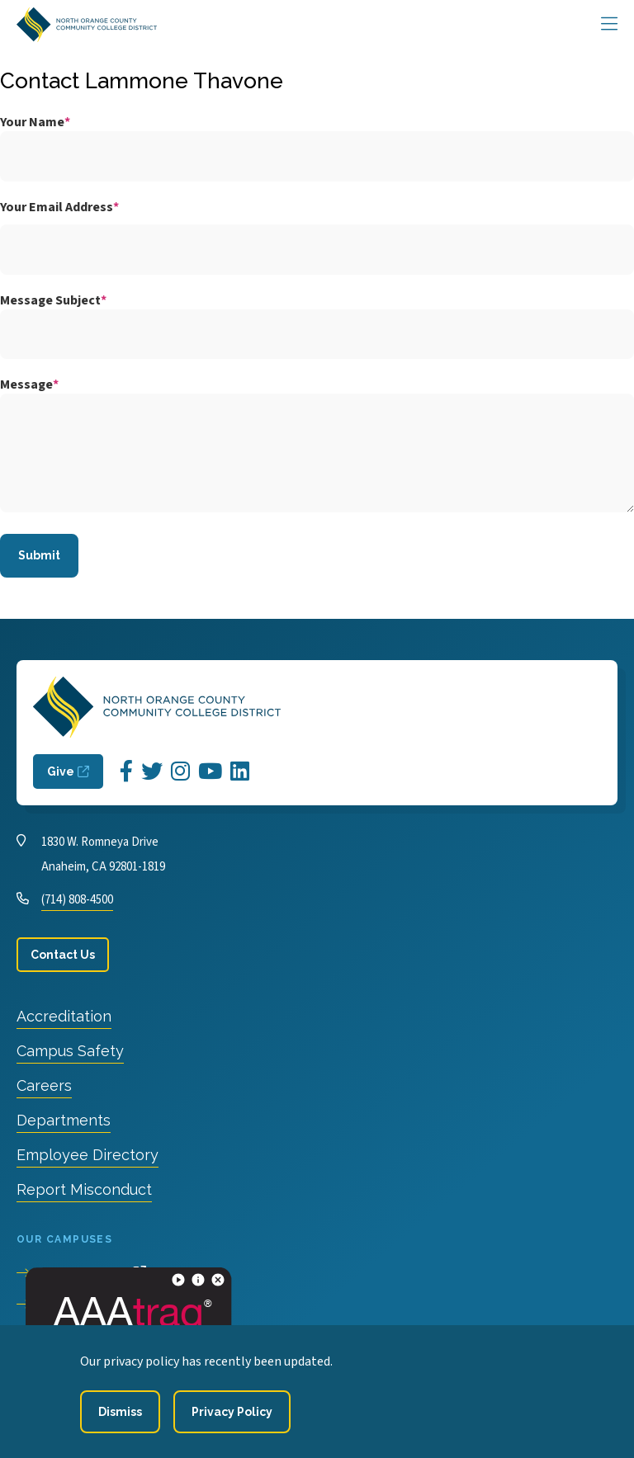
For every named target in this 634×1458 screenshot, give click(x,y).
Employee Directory (87, 1154)
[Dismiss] (120, 1411)
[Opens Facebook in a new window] (126, 772)
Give (60, 771)
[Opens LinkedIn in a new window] (239, 772)
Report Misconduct (84, 1189)
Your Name (32, 122)
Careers (44, 1085)
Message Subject (50, 300)
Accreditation (64, 1016)
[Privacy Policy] (232, 1411)
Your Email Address (56, 207)
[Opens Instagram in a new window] (180, 772)
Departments (64, 1120)
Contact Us (63, 954)
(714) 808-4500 (77, 899)
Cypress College (83, 1273)
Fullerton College (88, 1304)
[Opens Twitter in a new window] (152, 772)
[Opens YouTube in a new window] (210, 772)
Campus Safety (70, 1050)
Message (26, 384)
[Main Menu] (609, 25)
